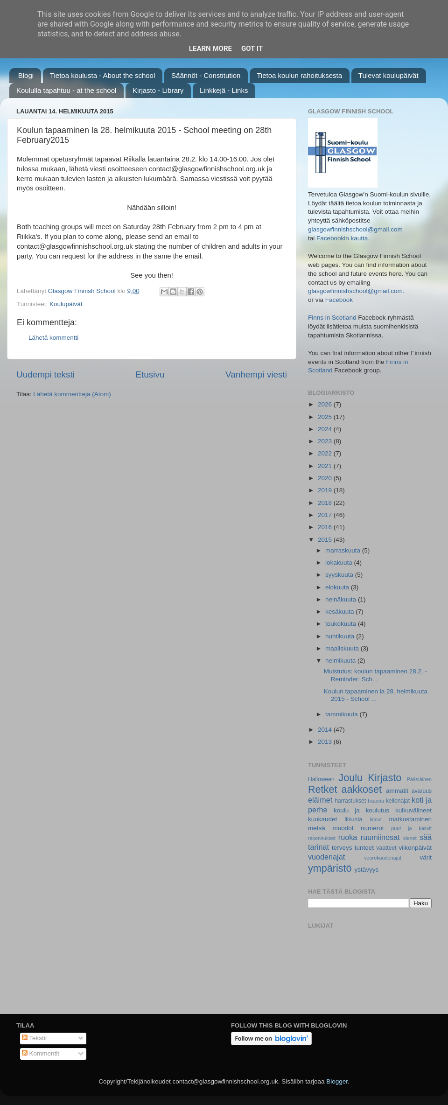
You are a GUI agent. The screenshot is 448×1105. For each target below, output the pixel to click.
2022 (326, 453)
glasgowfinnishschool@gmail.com (355, 229)
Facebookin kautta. (343, 238)
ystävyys (367, 869)
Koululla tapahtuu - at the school (66, 90)
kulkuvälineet (413, 810)
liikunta (354, 819)
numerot (372, 828)
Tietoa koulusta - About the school (102, 75)
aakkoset (361, 789)
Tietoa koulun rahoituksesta (299, 75)
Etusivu (150, 374)
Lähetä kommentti (53, 337)
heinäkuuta (341, 599)
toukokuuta (341, 623)
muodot (342, 828)
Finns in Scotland (332, 317)
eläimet (320, 800)
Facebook (339, 299)
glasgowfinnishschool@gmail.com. (356, 290)
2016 (326, 527)
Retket (322, 789)
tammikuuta (342, 714)
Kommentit (40, 1053)
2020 (326, 478)
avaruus (422, 791)
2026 (326, 404)
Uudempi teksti (45, 374)
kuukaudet (322, 819)
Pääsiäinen (419, 779)
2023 (326, 441)
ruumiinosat (380, 837)
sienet (410, 838)
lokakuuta (339, 562)
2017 (326, 514)
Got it (252, 48)
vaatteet (386, 848)
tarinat (318, 847)
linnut (376, 819)
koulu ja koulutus (361, 810)
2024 (326, 429)
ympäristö (330, 868)
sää (426, 837)
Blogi (26, 75)
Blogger (337, 1081)
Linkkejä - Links (224, 90)
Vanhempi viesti (256, 374)
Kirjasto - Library (158, 90)
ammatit (397, 790)
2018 (326, 502)
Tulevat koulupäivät (388, 75)
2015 (326, 539)
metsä (316, 828)
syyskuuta (340, 574)
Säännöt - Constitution (205, 75)
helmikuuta (341, 660)
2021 (326, 465)
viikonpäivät (415, 847)
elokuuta (338, 587)
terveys (342, 847)
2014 (326, 729)
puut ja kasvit (411, 828)
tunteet (364, 847)
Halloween (321, 779)
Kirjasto (384, 777)
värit (426, 857)
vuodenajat (326, 857)
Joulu (350, 777)
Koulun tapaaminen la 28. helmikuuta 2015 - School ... (375, 695)
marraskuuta (343, 550)
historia (376, 801)
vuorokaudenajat (382, 857)
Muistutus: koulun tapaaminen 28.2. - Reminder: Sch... (375, 675)
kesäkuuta (340, 611)
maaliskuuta (343, 648)
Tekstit (34, 1038)
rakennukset (322, 838)
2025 (326, 416)
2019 (326, 490)
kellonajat (398, 800)
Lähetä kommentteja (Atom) (72, 394)
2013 (326, 741)
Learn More (210, 48)
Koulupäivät (66, 304)
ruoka (347, 837)
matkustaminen (410, 819)
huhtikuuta (340, 636)
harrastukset (350, 800)
